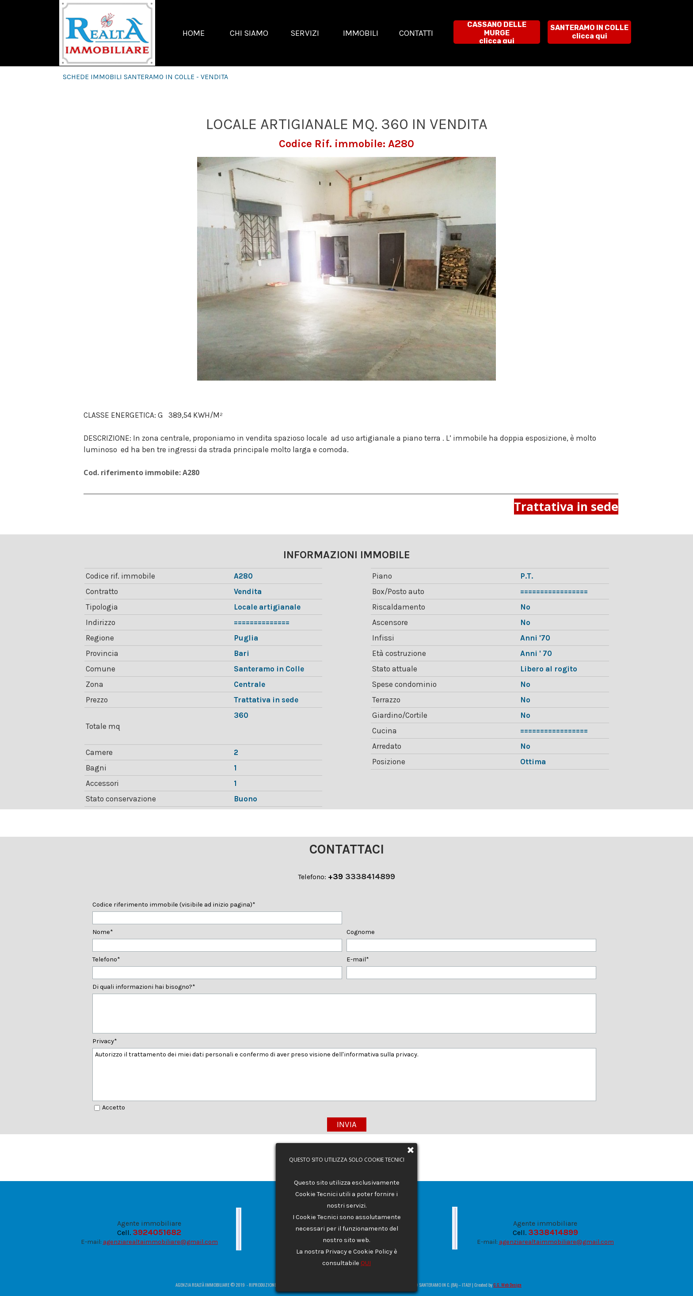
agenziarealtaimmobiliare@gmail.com (160, 1242)
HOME (194, 33)
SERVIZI (304, 33)
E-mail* (357, 959)
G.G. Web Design (507, 1284)
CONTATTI (416, 33)
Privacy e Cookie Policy (349, 1222)
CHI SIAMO (249, 33)
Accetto (113, 1107)
